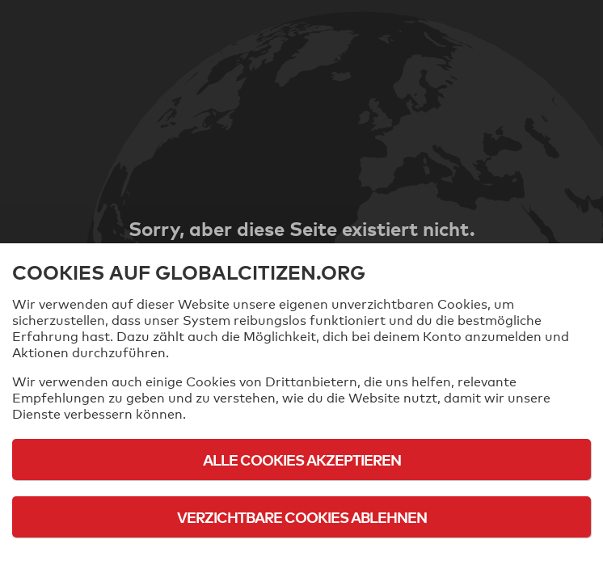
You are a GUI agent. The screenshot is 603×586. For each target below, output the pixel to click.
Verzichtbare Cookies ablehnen (302, 517)
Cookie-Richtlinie (301, 561)
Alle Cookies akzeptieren (302, 459)
